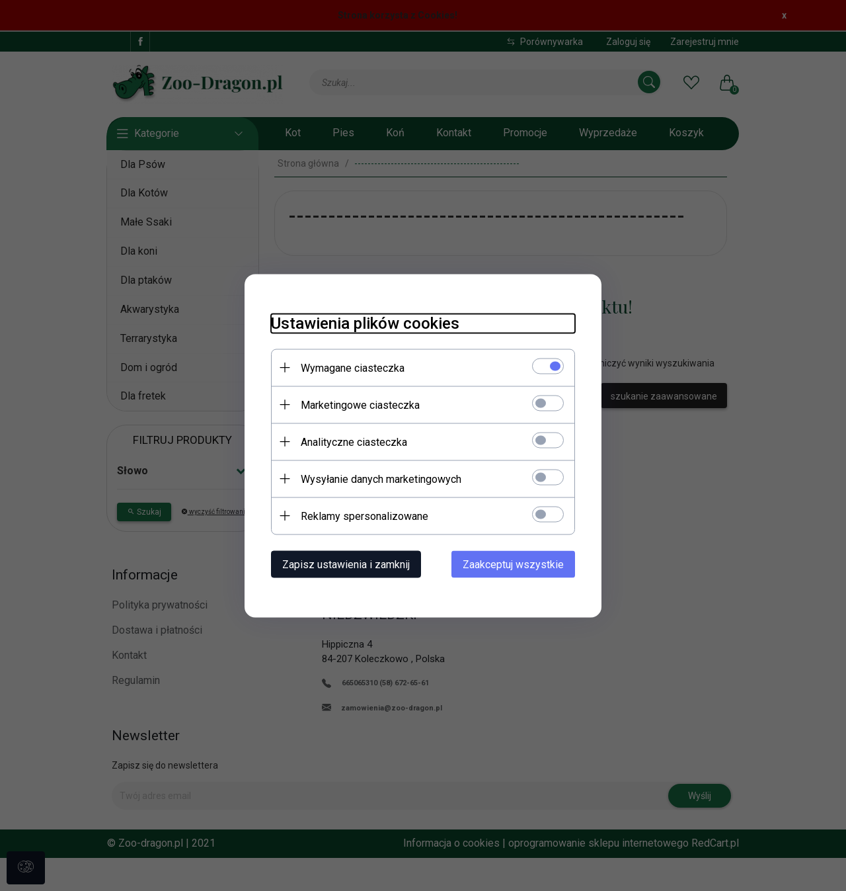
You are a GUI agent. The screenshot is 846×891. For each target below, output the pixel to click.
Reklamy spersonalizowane (364, 515)
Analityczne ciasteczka (354, 441)
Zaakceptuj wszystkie (513, 564)
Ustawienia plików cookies (365, 323)
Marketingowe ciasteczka (360, 404)
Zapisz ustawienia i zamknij (346, 564)
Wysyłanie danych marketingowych (381, 478)
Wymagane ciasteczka (352, 367)
